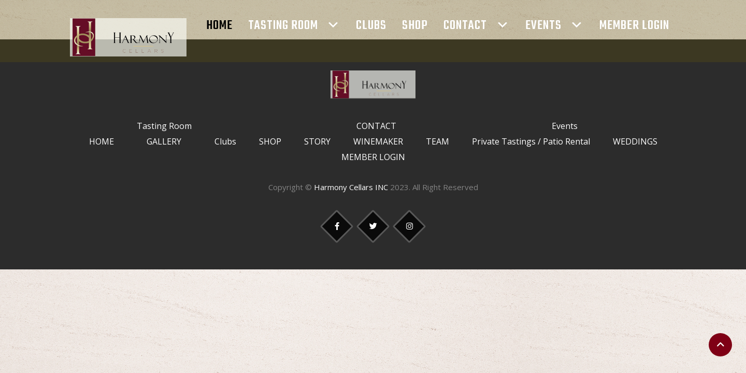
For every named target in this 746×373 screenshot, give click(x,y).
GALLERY (164, 141)
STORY (317, 141)
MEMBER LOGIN (634, 25)
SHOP (415, 25)
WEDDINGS (635, 141)
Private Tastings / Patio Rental (531, 141)
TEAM (437, 141)
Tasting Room (283, 25)
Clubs (371, 25)
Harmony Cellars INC (351, 187)
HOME (219, 25)
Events (543, 25)
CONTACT (465, 25)
